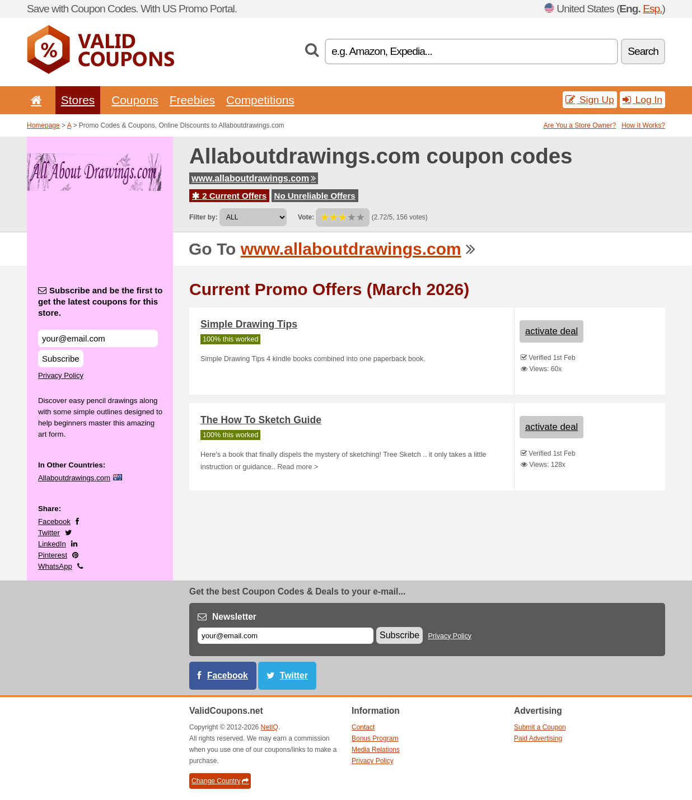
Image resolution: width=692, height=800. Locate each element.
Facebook (54, 521)
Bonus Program (375, 738)
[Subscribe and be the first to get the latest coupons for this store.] (98, 338)
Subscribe (61, 358)
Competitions (260, 99)
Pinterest (52, 555)
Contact (363, 727)
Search (643, 51)
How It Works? (643, 125)
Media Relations (376, 750)
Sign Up (589, 99)
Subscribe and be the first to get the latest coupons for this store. (100, 301)
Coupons (134, 99)
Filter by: (203, 217)
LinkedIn (52, 544)
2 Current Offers (229, 195)
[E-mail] (285, 636)
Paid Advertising (538, 738)
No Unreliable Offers (315, 195)
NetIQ (269, 727)
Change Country (220, 781)
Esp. (652, 9)
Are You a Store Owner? (580, 125)
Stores (78, 99)
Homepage (43, 125)
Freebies (192, 99)
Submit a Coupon (540, 727)
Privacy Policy (60, 375)
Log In (642, 99)
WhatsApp (55, 566)
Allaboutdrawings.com (74, 478)
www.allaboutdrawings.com (253, 178)
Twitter (49, 532)
